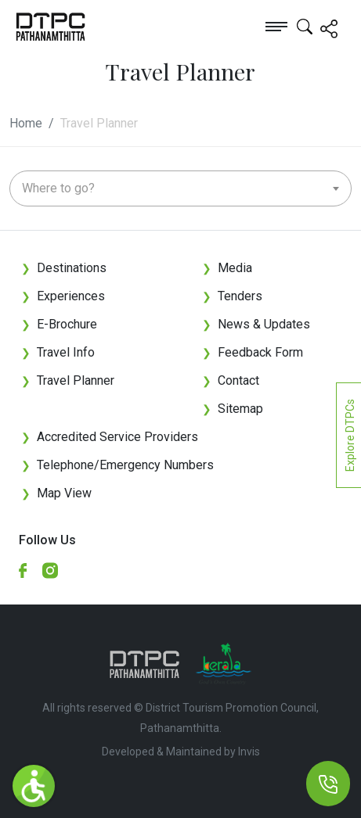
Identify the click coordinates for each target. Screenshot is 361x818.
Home (25, 123)
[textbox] (180, 188)
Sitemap (232, 408)
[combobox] (180, 188)
